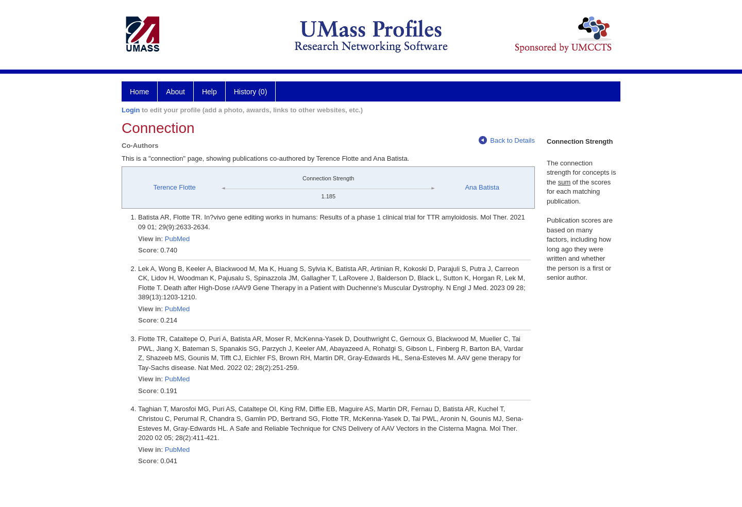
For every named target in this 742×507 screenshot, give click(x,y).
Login (131, 110)
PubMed (177, 239)
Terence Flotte (174, 187)
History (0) (250, 92)
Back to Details (507, 140)
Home (139, 92)
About (175, 92)
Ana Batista (482, 187)
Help (209, 92)
